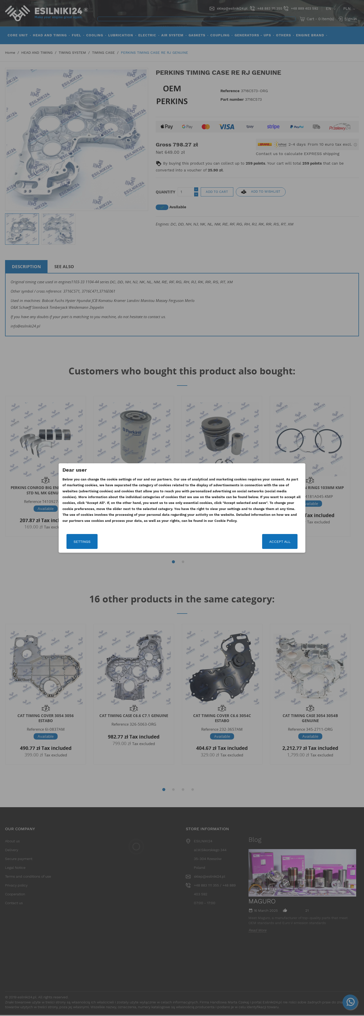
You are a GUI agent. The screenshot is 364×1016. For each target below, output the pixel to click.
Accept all (279, 542)
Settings (82, 542)
